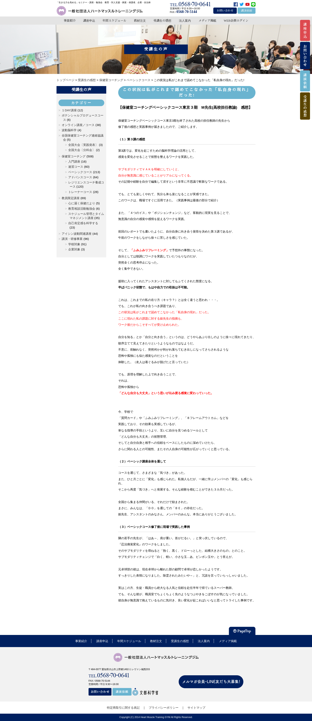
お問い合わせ (225, 10)
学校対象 (74, 244)
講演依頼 (246, 10)
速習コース (75, 166)
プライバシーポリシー (163, 707)
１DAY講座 (69, 110)
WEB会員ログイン (236, 20)
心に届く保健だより (81, 203)
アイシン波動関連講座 (77, 233)
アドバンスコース (80, 177)
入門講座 (74, 161)
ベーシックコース (80, 172)
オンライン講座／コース (78, 125)
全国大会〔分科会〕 (81, 150)
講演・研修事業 (72, 238)
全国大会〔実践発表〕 (83, 144)
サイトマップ (196, 707)
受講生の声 (81, 89)
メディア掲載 (207, 20)
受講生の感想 (162, 20)
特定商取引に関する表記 (123, 707)
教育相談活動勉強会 (81, 208)
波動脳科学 (69, 130)
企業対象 (74, 249)
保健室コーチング (74, 156)
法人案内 (185, 20)
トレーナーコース (80, 192)
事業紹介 (70, 20)
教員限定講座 (71, 198)
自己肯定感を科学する (83, 223)
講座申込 (89, 20)
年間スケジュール (114, 20)
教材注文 (140, 20)
